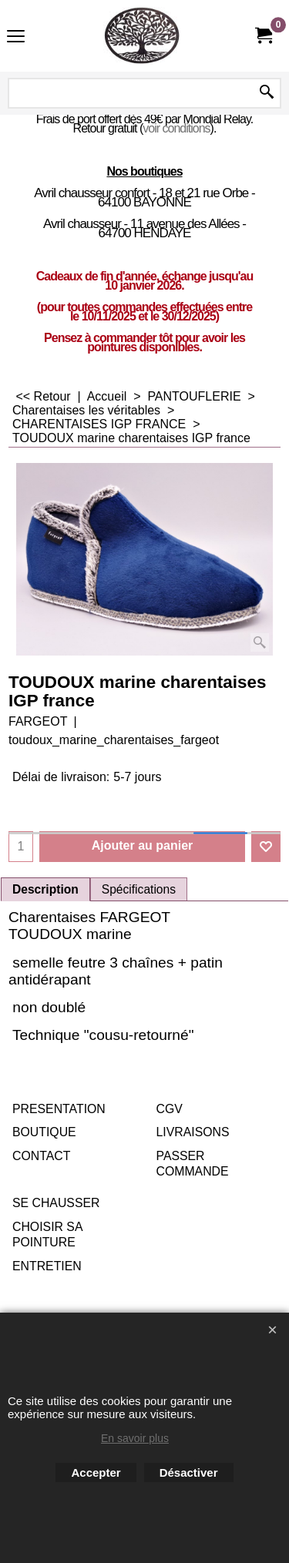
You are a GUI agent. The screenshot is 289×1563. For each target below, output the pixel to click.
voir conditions (176, 128)
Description (45, 889)
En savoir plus (135, 1438)
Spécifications (139, 889)
